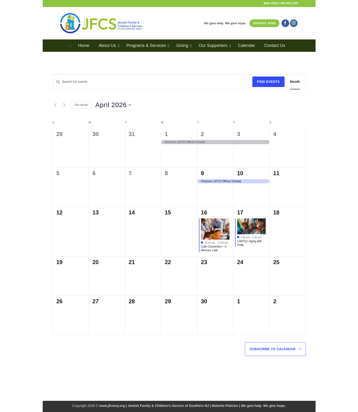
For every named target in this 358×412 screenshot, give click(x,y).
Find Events (268, 82)
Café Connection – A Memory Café (214, 248)
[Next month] (64, 105)
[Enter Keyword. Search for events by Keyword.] (153, 81)
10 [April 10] (240, 173)
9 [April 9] (202, 173)
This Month (81, 105)
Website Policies (225, 406)
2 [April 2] (202, 134)
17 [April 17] (240, 212)
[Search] (70, 45)
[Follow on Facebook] (285, 23)
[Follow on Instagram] (294, 23)
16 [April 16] (204, 212)
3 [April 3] (238, 134)
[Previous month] (55, 105)
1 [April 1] (166, 134)
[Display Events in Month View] (295, 81)
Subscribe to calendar (273, 349)
